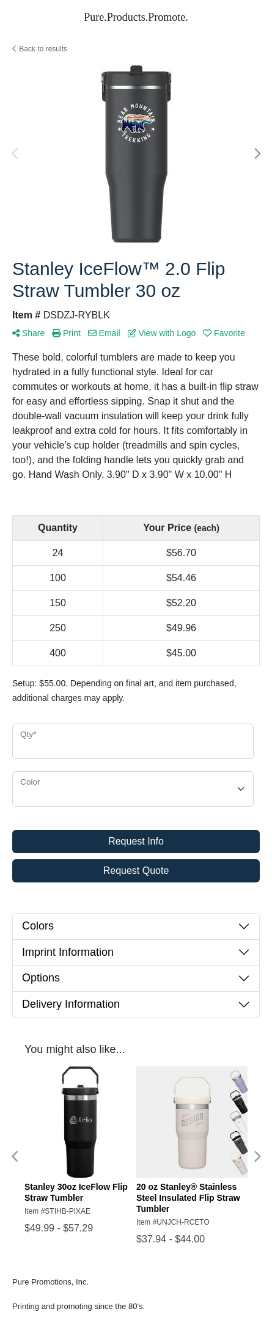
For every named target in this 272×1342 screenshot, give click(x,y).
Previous (15, 154)
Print (66, 333)
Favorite (223, 333)
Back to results (39, 49)
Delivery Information (71, 1004)
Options (41, 978)
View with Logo (162, 333)
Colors (38, 926)
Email (104, 333)
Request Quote (136, 870)
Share (28, 333)
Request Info (136, 841)
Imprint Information (68, 952)
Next (257, 154)
